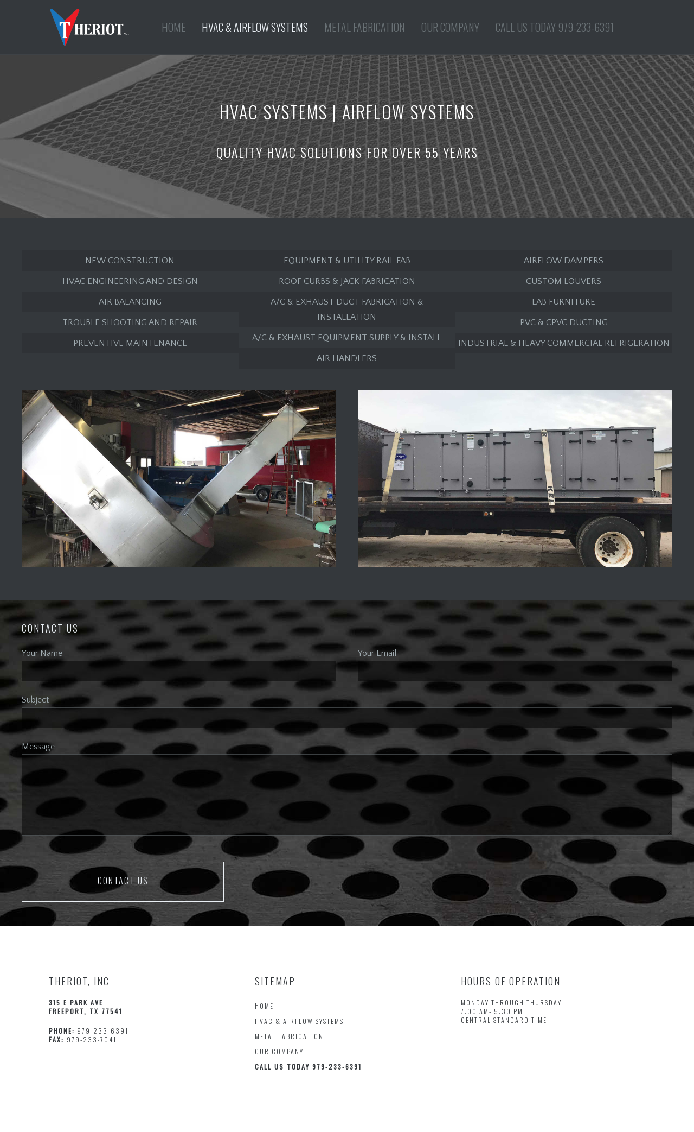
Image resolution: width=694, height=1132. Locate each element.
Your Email (377, 653)
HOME (264, 1005)
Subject (35, 700)
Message (38, 746)
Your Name (42, 653)
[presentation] (328, 883)
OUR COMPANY (279, 1051)
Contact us (123, 880)
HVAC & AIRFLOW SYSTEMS (299, 1021)
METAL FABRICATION (289, 1036)
